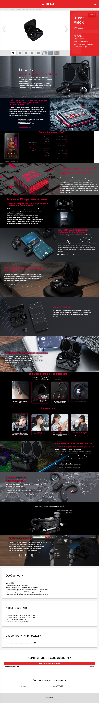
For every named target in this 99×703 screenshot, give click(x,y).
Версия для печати (93, 9)
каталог (7, 9)
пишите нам (55, 698)
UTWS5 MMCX (37, 9)
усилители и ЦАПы (16, 9)
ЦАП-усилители (27, 9)
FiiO (2, 9)
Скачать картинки (82, 9)
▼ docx (24, 686)
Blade (47, 697)
